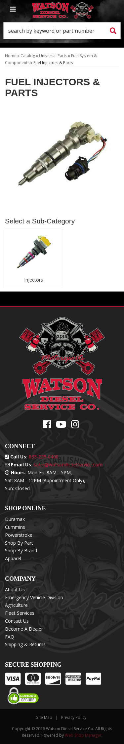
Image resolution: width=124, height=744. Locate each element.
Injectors (33, 280)
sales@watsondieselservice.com (68, 464)
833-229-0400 (44, 456)
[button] (62, 30)
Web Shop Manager (83, 735)
